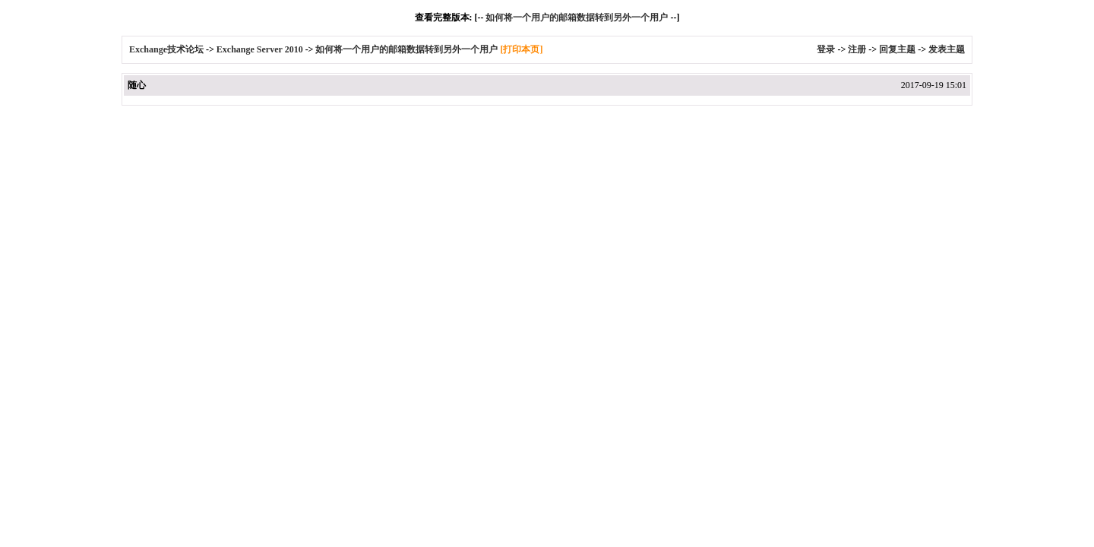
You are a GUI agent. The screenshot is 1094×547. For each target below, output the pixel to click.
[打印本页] (521, 49)
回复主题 (897, 49)
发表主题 (946, 49)
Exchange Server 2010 (260, 49)
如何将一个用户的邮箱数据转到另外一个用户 (576, 17)
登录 (826, 49)
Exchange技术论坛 (166, 49)
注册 (857, 49)
